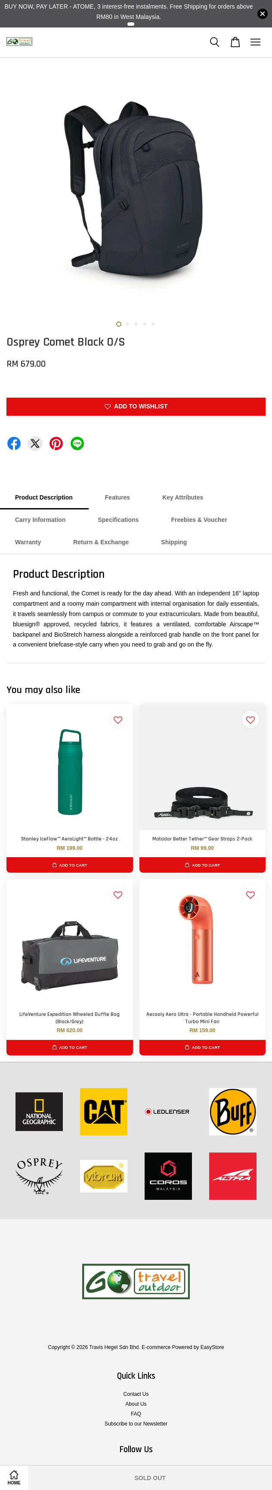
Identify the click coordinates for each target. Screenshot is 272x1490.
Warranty (28, 542)
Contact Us (136, 1394)
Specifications (118, 519)
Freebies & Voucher (199, 519)
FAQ (136, 1414)
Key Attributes (182, 497)
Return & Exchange (101, 542)
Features (117, 497)
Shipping (174, 542)
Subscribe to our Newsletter (136, 1424)
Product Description (44, 497)
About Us (136, 1404)
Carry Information (40, 519)
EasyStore (212, 1347)
